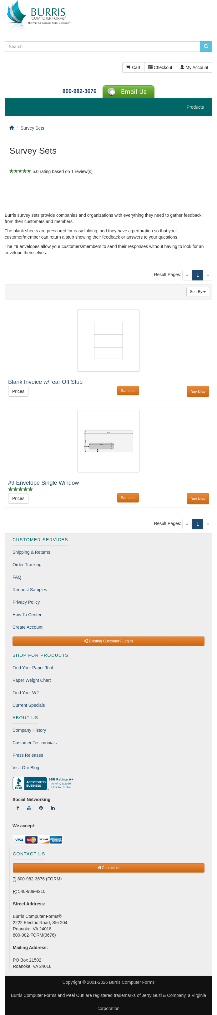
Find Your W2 (26, 692)
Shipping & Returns (31, 552)
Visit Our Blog (26, 767)
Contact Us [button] (108, 868)
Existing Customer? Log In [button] (108, 641)
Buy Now (197, 392)
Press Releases (28, 755)
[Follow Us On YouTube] (29, 808)
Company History (29, 730)
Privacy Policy (26, 602)
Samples (128, 391)
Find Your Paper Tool (33, 667)
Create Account (28, 627)
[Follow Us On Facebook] (18, 808)
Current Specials (29, 705)
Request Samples (30, 589)
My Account (194, 67)
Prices (18, 391)
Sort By (198, 292)
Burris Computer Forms (131, 982)
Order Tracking (27, 564)
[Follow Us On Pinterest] (41, 808)
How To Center (27, 614)
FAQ (17, 577)
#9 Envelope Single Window (43, 483)
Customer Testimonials (35, 742)
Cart (133, 67)
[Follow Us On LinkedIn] (53, 808)
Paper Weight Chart (32, 680)
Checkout (160, 67)
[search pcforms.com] (206, 46)
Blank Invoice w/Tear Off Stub (45, 382)
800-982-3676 (80, 91)
